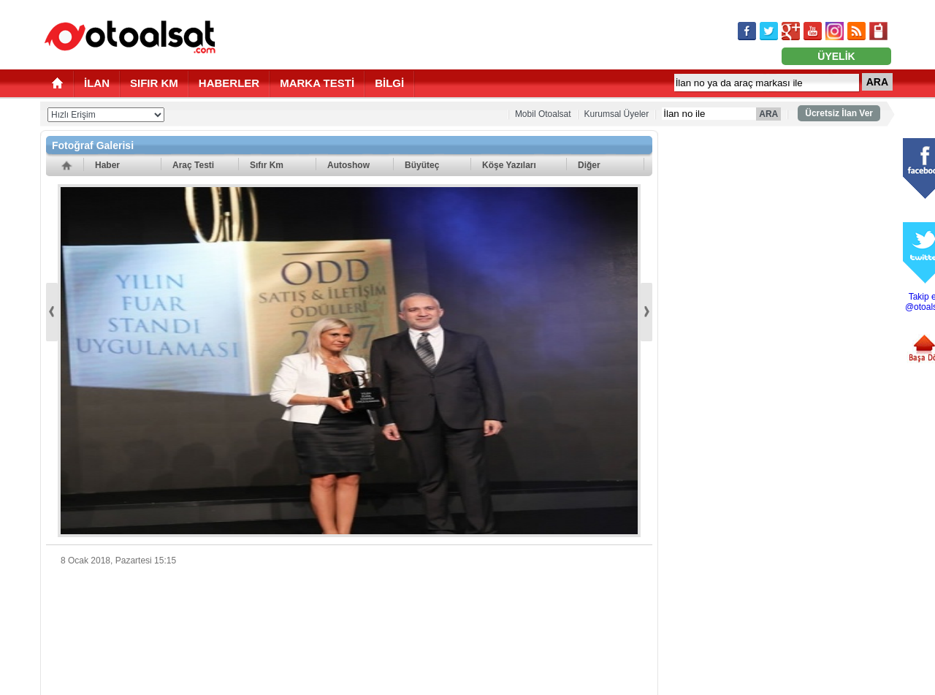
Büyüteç (422, 165)
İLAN (97, 83)
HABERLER (229, 83)
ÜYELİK (836, 56)
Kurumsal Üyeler (616, 114)
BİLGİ (389, 83)
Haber (107, 165)
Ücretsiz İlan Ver (839, 113)
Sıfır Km (266, 165)
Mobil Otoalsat (543, 114)
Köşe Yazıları (509, 165)
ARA (877, 82)
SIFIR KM (154, 83)
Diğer (589, 165)
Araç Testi (193, 165)
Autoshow (348, 165)
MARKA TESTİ (317, 83)
